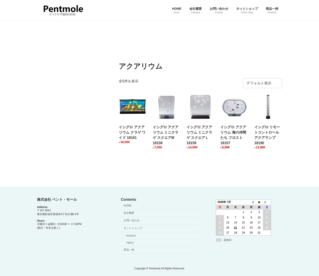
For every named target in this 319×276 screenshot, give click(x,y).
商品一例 (129, 249)
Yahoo (130, 242)
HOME (128, 205)
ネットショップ (133, 228)
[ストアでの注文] (262, 83)
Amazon (131, 235)
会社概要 (129, 212)
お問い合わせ (132, 220)
